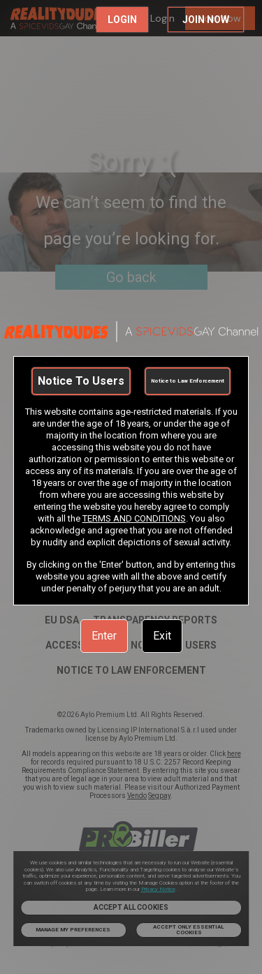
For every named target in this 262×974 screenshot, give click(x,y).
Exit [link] (162, 635)
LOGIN (122, 19)
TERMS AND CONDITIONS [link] (134, 518)
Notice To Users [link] (81, 381)
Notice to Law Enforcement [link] (187, 381)
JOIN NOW (205, 19)
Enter (104, 635)
